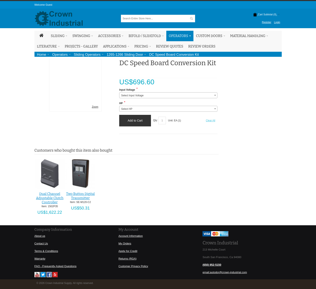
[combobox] (168, 95)
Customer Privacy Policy (133, 266)
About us (39, 235)
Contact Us (41, 243)
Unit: (171, 120)
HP (121, 103)
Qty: (155, 120)
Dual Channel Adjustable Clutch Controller (49, 198)
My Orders (124, 243)
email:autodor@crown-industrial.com (224, 272)
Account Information (130, 235)
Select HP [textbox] (126, 108)
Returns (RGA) (127, 258)
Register (266, 22)
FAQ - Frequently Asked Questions (55, 266)
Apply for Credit (127, 251)
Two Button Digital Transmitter (80, 196)
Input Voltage (127, 89)
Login (277, 22)
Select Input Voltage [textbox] (132, 95)
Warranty (39, 258)
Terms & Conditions (46, 251)
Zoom (95, 106)
